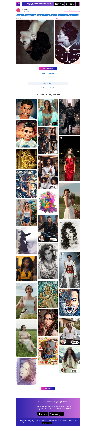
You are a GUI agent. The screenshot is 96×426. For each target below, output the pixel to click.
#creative (65, 15)
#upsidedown (20, 15)
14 (27, 11)
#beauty (48, 15)
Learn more (38, 422)
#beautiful (54, 15)
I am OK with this (47, 423)
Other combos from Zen (48, 88)
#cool (34, 15)
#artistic (71, 15)
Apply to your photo (48, 68)
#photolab (77, 15)
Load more (48, 388)
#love (59, 15)
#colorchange (40, 15)
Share (72, 10)
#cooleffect (28, 15)
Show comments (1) (48, 83)
